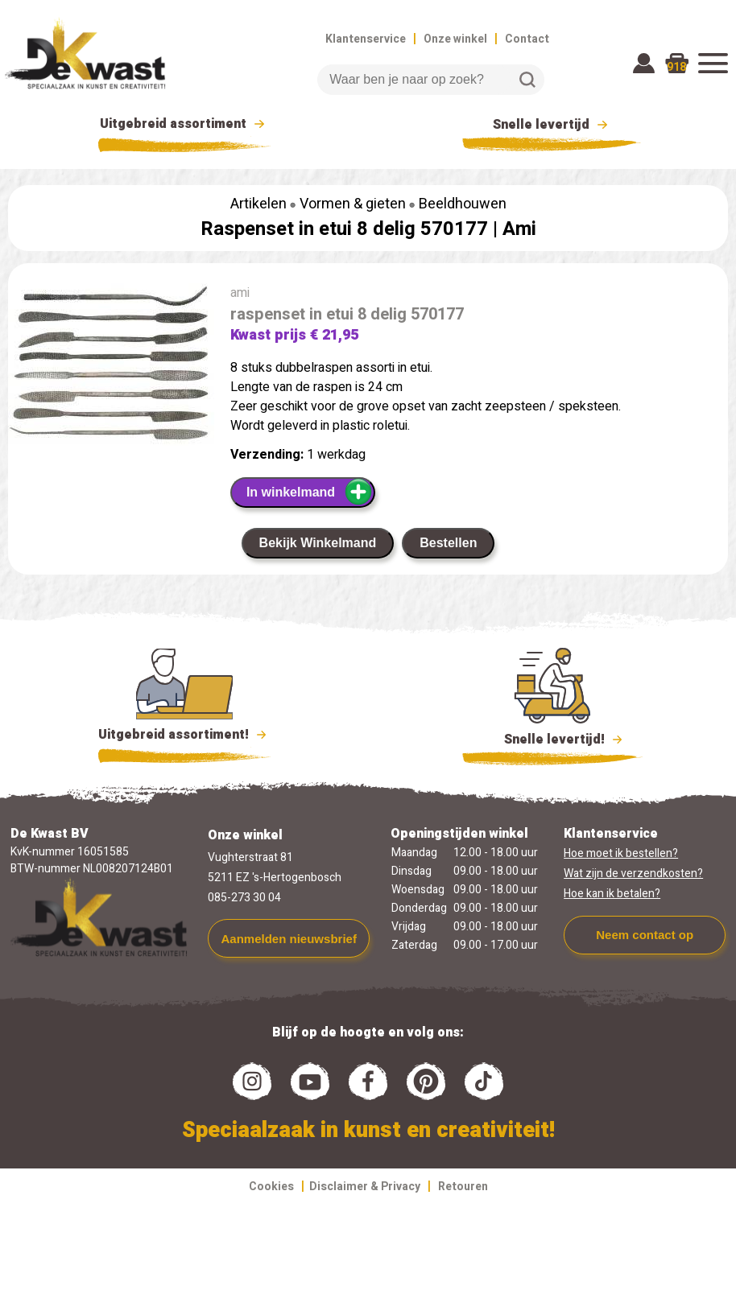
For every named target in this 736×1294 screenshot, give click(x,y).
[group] (111, 367)
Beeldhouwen (463, 204)
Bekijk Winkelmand (318, 543)
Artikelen (258, 204)
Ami (519, 229)
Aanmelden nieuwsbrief (289, 939)
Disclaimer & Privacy (364, 1186)
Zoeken (527, 79)
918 (676, 67)
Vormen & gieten (353, 204)
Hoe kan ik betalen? (612, 893)
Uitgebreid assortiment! (184, 735)
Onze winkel (455, 39)
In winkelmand (309, 491)
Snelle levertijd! (552, 738)
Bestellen (448, 543)
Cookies (271, 1186)
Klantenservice (365, 39)
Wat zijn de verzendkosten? (633, 873)
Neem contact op (644, 935)
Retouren (463, 1186)
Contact (527, 39)
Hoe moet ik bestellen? (621, 853)
